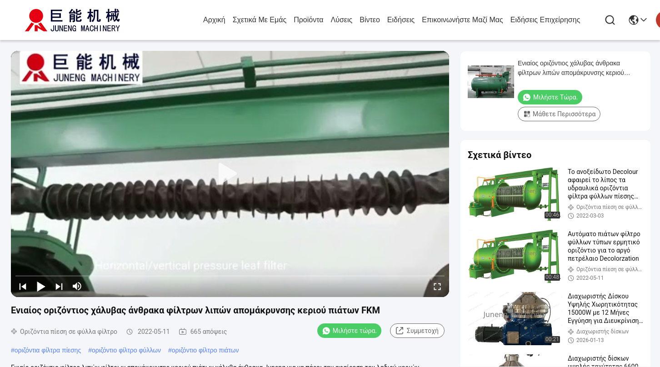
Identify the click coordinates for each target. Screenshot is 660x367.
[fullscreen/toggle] (437, 286)
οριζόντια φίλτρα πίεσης (48, 350)
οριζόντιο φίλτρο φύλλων (126, 350)
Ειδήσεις (401, 20)
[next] (59, 286)
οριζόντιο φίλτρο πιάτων (205, 350)
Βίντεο (370, 20)
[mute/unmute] (77, 286)
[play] (230, 174)
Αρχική (214, 20)
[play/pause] (41, 286)
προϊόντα (308, 20)
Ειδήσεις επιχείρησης (545, 20)
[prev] (23, 286)
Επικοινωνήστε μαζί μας (462, 20)
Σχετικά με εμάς (260, 20)
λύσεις (342, 20)
